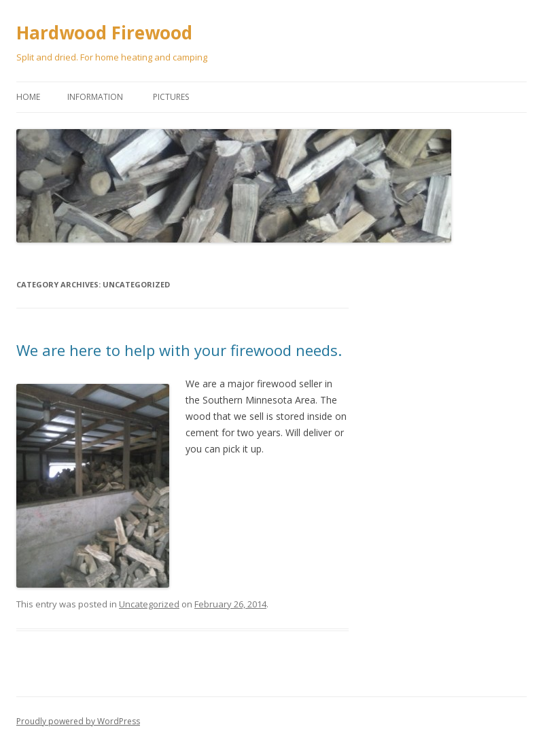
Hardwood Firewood (104, 32)
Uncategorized (149, 604)
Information (95, 97)
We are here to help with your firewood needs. (179, 350)
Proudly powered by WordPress (78, 721)
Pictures (171, 97)
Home (28, 97)
